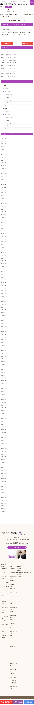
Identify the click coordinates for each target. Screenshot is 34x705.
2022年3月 (3, 222)
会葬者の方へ (20, 574)
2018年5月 (3, 342)
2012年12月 (4, 500)
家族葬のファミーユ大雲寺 (13, 633)
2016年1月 (3, 410)
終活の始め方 (9, 94)
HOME (17, 547)
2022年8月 (3, 209)
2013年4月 (3, 489)
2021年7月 (3, 244)
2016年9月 (3, 391)
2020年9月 (3, 271)
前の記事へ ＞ (27, 43)
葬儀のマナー (9, 97)
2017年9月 (3, 361)
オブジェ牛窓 (5, 590)
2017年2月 (3, 378)
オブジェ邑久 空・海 (6, 585)
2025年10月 (4, 138)
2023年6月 (3, 182)
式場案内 (5, 568)
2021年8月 (3, 241)
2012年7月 (3, 514)
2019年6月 (3, 310)
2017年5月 (3, 369)
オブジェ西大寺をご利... (9, 60)
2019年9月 (3, 301)
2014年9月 (3, 451)
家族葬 (5, 620)
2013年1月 (3, 497)
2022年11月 (4, 201)
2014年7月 (3, 457)
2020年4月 (3, 282)
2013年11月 (4, 473)
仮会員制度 (19, 566)
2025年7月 (3, 146)
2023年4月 (3, 187)
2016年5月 (3, 399)
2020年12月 (4, 263)
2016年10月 (4, 388)
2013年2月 (3, 495)
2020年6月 (3, 280)
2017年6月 (3, 367)
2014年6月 (3, 459)
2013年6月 (3, 484)
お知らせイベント (5, 602)
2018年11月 (4, 329)
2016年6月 (3, 397)
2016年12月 (4, 383)
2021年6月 (3, 247)
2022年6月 (3, 214)
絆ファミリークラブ (5, 636)
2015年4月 (3, 432)
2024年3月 (3, 168)
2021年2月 (3, 258)
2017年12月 (4, 353)
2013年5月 (3, 486)
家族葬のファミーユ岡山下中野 (13, 586)
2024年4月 (3, 165)
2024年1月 (3, 171)
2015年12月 (4, 413)
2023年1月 (3, 195)
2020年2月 (3, 288)
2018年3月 (3, 345)
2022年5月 (3, 217)
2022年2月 (3, 225)
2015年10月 (4, 418)
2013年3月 (3, 492)
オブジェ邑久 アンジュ (5, 577)
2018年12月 (4, 326)
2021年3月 (3, 255)
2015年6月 (3, 427)
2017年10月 (4, 359)
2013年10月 (4, 476)
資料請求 (19, 568)
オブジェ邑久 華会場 (6, 581)
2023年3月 (3, 190)
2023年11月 (4, 176)
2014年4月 (3, 465)
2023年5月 (3, 184)
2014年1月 (3, 467)
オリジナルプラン (5, 617)
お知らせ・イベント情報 (10, 106)
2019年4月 (3, 315)
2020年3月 (3, 285)
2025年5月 (3, 152)
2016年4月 (3, 402)
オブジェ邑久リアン (5, 571)
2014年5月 (3, 462)
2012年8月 (3, 511)
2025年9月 (3, 141)
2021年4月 (3, 252)
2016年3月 (3, 405)
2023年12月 (4, 173)
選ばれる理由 (5, 607)
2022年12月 (4, 198)
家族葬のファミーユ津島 (13, 641)
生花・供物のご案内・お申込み (24, 572)
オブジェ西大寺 (5, 595)
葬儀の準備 (8, 100)
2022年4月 (3, 220)
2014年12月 (4, 443)
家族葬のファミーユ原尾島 (13, 594)
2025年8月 (3, 143)
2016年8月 (3, 394)
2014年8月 (3, 454)
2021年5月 (3, 250)
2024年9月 (3, 157)
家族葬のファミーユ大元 (13, 648)
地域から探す (4, 564)
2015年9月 (3, 421)
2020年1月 (3, 290)
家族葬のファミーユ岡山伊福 (13, 578)
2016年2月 (3, 408)
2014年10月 (4, 448)
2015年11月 (4, 416)
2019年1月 (3, 323)
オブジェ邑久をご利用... (9, 52)
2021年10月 (4, 236)
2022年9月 (3, 206)
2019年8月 (3, 304)
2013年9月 (3, 478)
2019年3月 (3, 318)
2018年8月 (3, 337)
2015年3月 (3, 435)
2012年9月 (3, 508)
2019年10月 (4, 299)
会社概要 (19, 576)
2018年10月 (4, 331)
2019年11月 (4, 296)
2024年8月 (3, 160)
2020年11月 (4, 266)
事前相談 (19, 570)
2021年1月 (3, 261)
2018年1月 (3, 350)
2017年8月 (3, 364)
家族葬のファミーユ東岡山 (13, 601)
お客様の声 (6, 88)
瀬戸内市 (3, 566)
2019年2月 (3, 320)
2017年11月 (4, 356)
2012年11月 (4, 503)
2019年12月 (4, 293)
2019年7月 (3, 307)
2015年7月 (3, 424)
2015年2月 (3, 437)
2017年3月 (3, 375)
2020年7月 (3, 277)
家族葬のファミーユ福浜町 (13, 617)
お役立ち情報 (7, 91)
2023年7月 (3, 179)
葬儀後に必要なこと (10, 103)
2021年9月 (3, 239)
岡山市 (10, 566)
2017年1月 (3, 380)
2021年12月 (4, 231)
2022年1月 (3, 228)
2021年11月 (4, 233)
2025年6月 (3, 149)
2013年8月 (3, 481)
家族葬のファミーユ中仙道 (13, 609)
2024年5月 (3, 163)
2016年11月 (4, 386)
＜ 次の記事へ (7, 43)
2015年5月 (3, 429)
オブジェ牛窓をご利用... (9, 71)
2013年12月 (4, 470)
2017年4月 (3, 372)
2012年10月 (4, 506)
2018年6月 (3, 339)
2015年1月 (3, 440)
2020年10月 (4, 269)
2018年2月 (3, 348)
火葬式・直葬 (5, 624)
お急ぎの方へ (5, 632)
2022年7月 (3, 212)
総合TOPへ (8, 7)
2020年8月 (3, 274)
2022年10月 (4, 203)
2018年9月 (3, 334)
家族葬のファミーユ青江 (13, 625)
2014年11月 (4, 446)
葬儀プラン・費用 (5, 612)
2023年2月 (3, 192)
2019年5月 (3, 312)
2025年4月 (3, 154)
